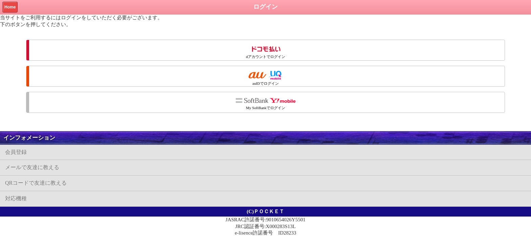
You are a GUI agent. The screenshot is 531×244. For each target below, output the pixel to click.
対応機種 (16, 198)
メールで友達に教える (32, 167)
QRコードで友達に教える (36, 183)
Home (10, 7)
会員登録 (16, 152)
